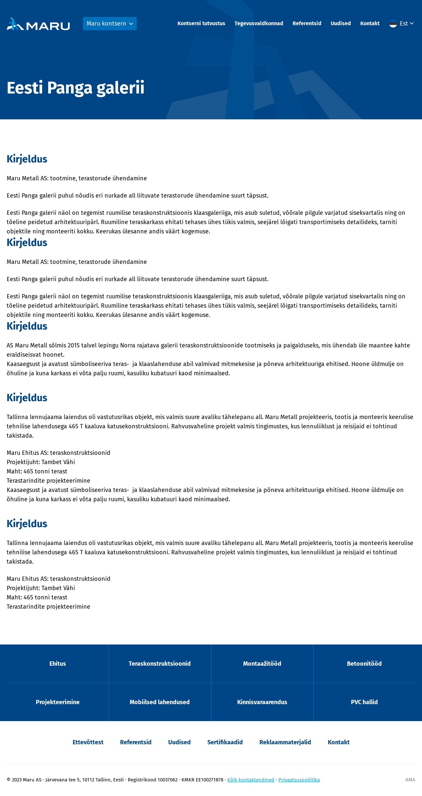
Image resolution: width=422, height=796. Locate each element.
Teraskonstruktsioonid (160, 663)
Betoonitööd (364, 663)
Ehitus (57, 663)
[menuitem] (402, 23)
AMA (410, 780)
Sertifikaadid (225, 742)
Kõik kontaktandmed (250, 780)
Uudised (341, 23)
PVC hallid (364, 702)
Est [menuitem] (404, 23)
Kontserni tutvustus (201, 23)
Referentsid (307, 23)
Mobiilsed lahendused (160, 702)
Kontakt (370, 23)
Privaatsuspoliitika (299, 780)
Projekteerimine (58, 702)
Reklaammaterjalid (285, 742)
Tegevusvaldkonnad (259, 23)
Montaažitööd (262, 663)
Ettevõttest (88, 742)
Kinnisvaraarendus (262, 702)
